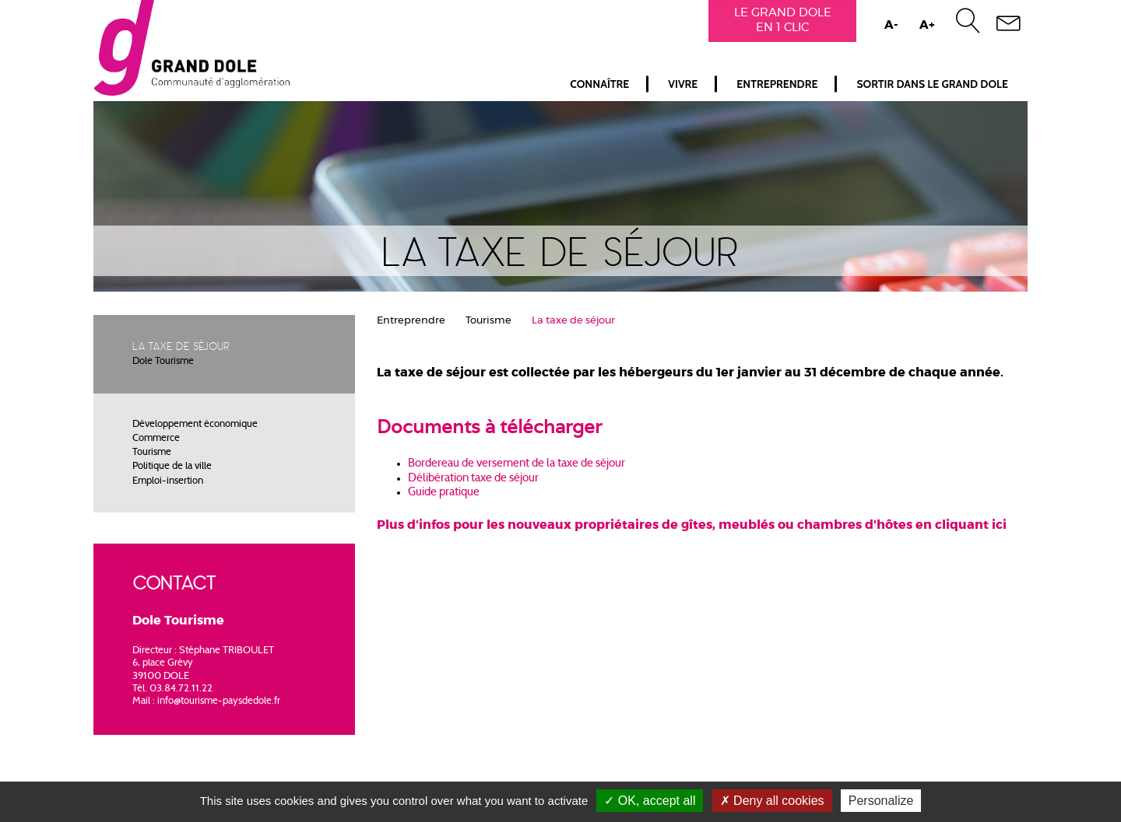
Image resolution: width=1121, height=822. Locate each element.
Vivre (683, 84)
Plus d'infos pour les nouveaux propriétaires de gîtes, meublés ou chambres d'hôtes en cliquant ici (692, 525)
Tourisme (151, 452)
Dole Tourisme (163, 361)
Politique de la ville (172, 466)
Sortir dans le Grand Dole (932, 84)
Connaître (599, 84)
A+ (927, 25)
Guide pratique (444, 492)
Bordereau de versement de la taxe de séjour (517, 464)
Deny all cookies (772, 800)
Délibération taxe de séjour (473, 478)
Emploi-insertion (167, 481)
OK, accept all (649, 800)
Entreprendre (776, 84)
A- (891, 25)
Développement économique (195, 424)
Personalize (881, 800)
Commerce (156, 438)
